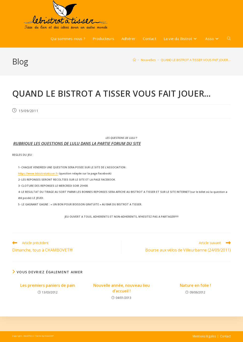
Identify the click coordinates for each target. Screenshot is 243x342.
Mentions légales (204, 336)
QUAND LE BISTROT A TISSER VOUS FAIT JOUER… (196, 60)
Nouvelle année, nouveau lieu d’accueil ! (121, 288)
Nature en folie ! (195, 285)
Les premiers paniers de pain (47, 285)
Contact (225, 336)
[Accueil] (134, 60)
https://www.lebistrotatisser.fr (38, 173)
